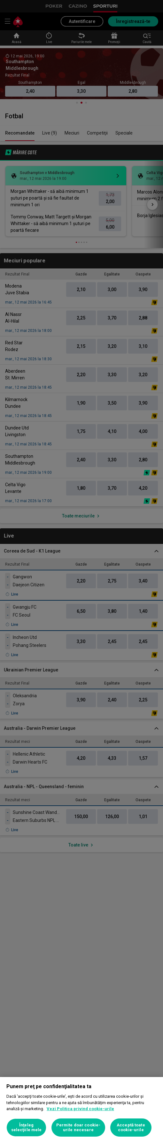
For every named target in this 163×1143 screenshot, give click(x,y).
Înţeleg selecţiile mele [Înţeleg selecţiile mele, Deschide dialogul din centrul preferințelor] (26, 1127)
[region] (81, 1110)
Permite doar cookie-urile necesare (78, 1127)
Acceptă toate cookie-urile (131, 1127)
